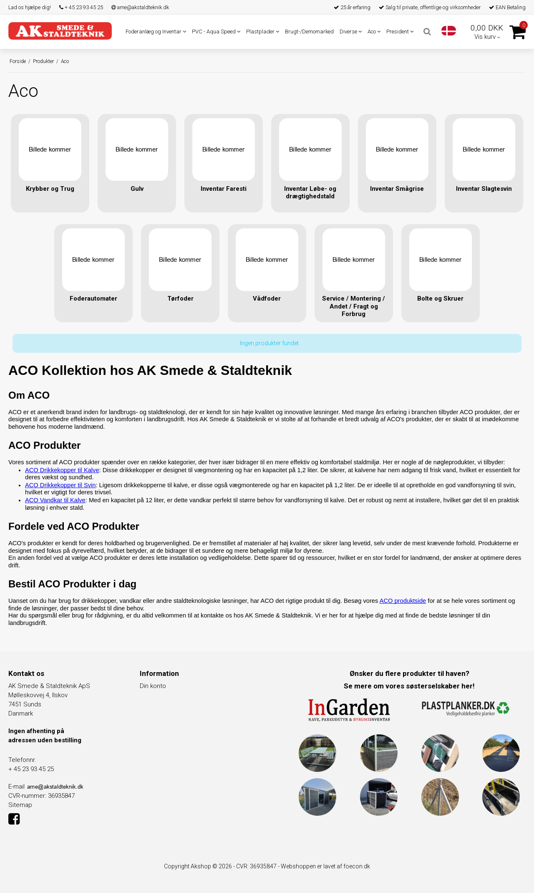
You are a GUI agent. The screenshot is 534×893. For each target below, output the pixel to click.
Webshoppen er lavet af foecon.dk (325, 866)
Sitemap (20, 805)
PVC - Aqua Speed (216, 31)
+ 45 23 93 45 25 (81, 7)
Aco (374, 31)
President (399, 31)
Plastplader (262, 31)
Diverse (351, 31)
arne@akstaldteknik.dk (140, 7)
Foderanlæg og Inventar (156, 31)
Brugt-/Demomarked (309, 31)
